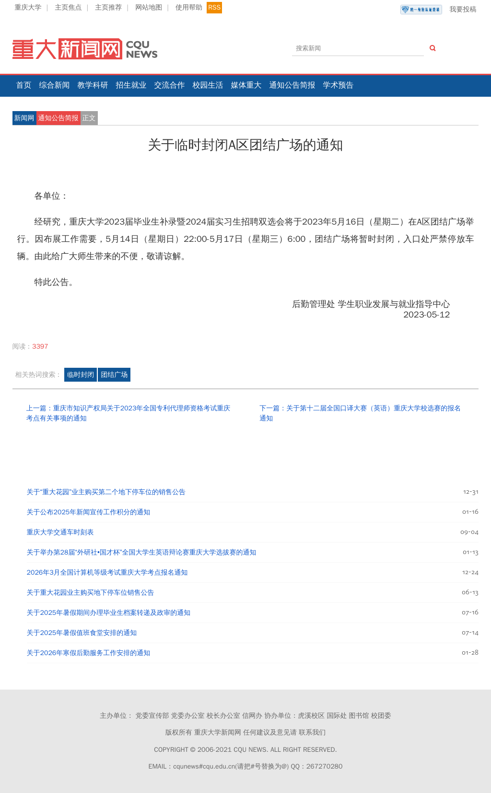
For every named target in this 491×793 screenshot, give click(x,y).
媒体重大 (246, 85)
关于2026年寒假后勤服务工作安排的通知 (89, 653)
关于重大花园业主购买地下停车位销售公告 (90, 593)
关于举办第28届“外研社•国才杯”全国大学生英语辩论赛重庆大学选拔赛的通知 (142, 552)
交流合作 (169, 85)
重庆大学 (28, 7)
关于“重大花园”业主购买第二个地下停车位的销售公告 (106, 492)
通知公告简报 (292, 85)
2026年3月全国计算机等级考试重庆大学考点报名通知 (107, 572)
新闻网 (24, 118)
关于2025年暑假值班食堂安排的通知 (82, 633)
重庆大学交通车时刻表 (60, 532)
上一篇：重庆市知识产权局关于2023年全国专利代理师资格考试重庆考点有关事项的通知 (128, 413)
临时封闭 (80, 375)
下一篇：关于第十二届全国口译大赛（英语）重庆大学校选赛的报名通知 (360, 413)
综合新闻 (54, 85)
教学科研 (93, 85)
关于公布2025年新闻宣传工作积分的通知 (89, 512)
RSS (214, 7)
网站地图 (148, 7)
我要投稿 (438, 9)
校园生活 (208, 85)
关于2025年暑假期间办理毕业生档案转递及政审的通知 (109, 613)
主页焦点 (68, 7)
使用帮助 (188, 7)
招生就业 (131, 85)
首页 (24, 85)
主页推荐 (108, 7)
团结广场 (114, 375)
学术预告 (338, 85)
